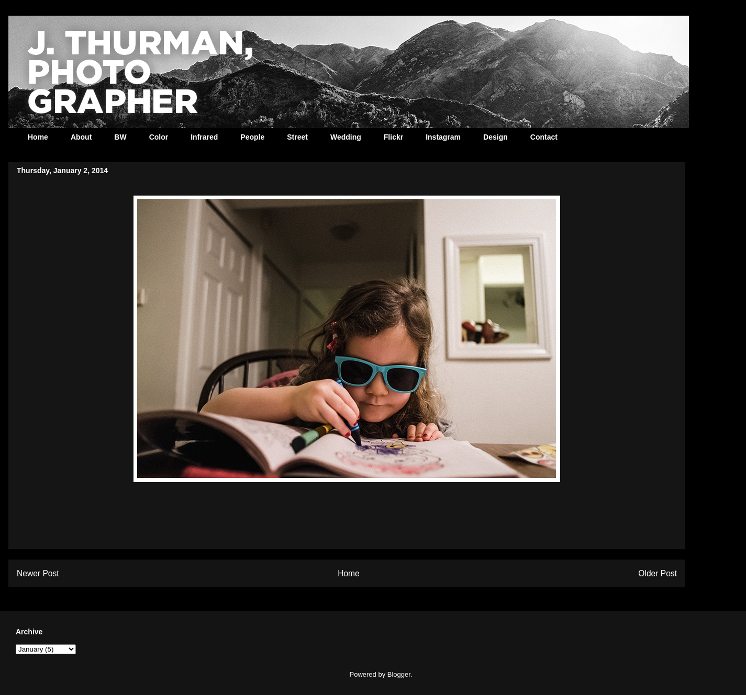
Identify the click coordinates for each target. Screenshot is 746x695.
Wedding (345, 137)
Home (38, 137)
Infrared (204, 137)
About (81, 137)
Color (159, 137)
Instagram (443, 137)
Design (495, 137)
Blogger (398, 674)
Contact (544, 137)
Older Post (657, 573)
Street (297, 137)
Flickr (393, 137)
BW (120, 137)
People (252, 137)
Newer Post (38, 573)
